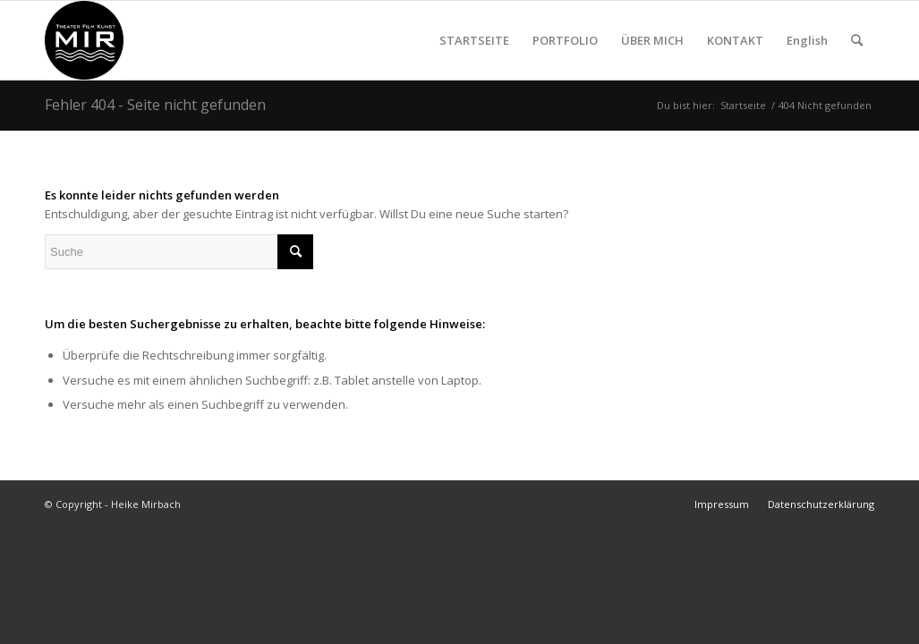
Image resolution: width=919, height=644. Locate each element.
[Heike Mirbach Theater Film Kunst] (84, 40)
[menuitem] (474, 40)
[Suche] (856, 40)
